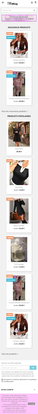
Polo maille (19, 187)
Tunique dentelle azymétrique (19, 98)
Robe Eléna (19, 149)
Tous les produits (10, 354)
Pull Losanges (19, 264)
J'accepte (31, 404)
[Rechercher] (19, 10)
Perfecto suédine (19, 60)
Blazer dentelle (19, 226)
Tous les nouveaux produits (15, 111)
